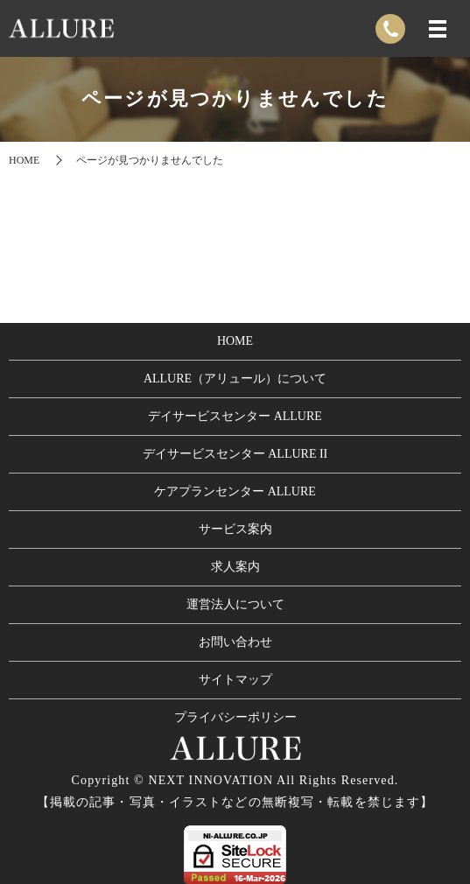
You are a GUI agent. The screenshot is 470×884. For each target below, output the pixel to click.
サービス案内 (235, 529)
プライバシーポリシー (235, 717)
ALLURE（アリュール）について (235, 378)
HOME (24, 160)
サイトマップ (235, 679)
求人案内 (235, 566)
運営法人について (235, 604)
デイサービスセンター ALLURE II (235, 453)
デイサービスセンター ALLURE (235, 416)
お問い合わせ (235, 642)
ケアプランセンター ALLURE (235, 491)
